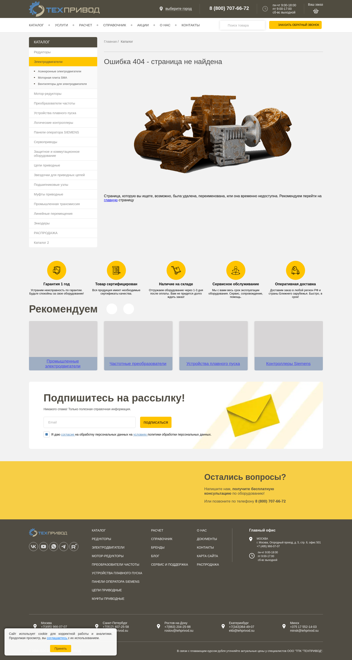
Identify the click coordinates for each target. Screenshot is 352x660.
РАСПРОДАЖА (45, 233)
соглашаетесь (57, 638)
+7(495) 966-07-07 (54, 627)
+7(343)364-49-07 (241, 627)
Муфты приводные (48, 194)
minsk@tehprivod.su (304, 630)
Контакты (191, 25)
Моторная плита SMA (52, 77)
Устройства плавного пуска (55, 113)
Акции (143, 25)
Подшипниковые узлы (51, 184)
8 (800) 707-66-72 (229, 8)
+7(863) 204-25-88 (178, 627)
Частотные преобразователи (138, 363)
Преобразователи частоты (54, 103)
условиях (140, 434)
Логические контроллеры (53, 122)
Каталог (36, 25)
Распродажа (208, 564)
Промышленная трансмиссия (57, 204)
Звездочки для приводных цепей (59, 175)
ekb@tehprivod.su (241, 630)
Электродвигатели (48, 62)
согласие (68, 434)
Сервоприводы (45, 142)
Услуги (61, 25)
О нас (165, 25)
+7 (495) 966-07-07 (268, 546)
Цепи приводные (47, 165)
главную (111, 200)
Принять (61, 648)
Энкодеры (42, 223)
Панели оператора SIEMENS (56, 132)
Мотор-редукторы (48, 93)
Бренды (158, 547)
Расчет (85, 25)
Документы (207, 539)
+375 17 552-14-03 (303, 627)
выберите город (178, 9)
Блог (155, 556)
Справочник (114, 25)
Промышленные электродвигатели (62, 363)
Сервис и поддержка (169, 564)
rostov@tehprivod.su (179, 630)
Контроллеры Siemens (288, 363)
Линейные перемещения (53, 213)
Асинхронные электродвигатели (59, 71)
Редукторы (42, 52)
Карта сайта (207, 556)
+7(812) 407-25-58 (116, 627)
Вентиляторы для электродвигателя (62, 84)
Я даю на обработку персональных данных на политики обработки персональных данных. (127, 434)
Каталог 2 (41, 242)
